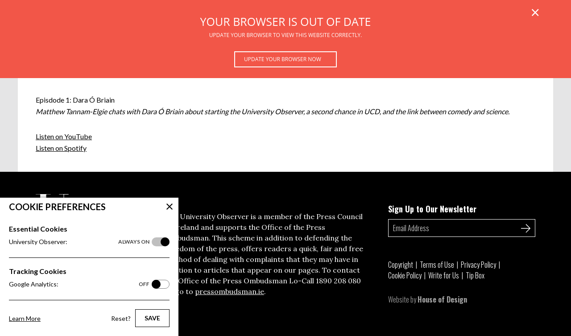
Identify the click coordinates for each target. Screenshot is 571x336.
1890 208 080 (338, 280)
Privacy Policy (478, 264)
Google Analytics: (79, 284)
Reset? (121, 318)
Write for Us (443, 275)
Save (152, 318)
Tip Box (475, 275)
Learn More (25, 318)
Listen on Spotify (61, 148)
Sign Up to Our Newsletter (432, 209)
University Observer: (79, 241)
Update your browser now (282, 59)
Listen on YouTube (64, 136)
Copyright (400, 264)
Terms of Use (437, 264)
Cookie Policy (405, 275)
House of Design (442, 299)
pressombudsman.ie (229, 291)
